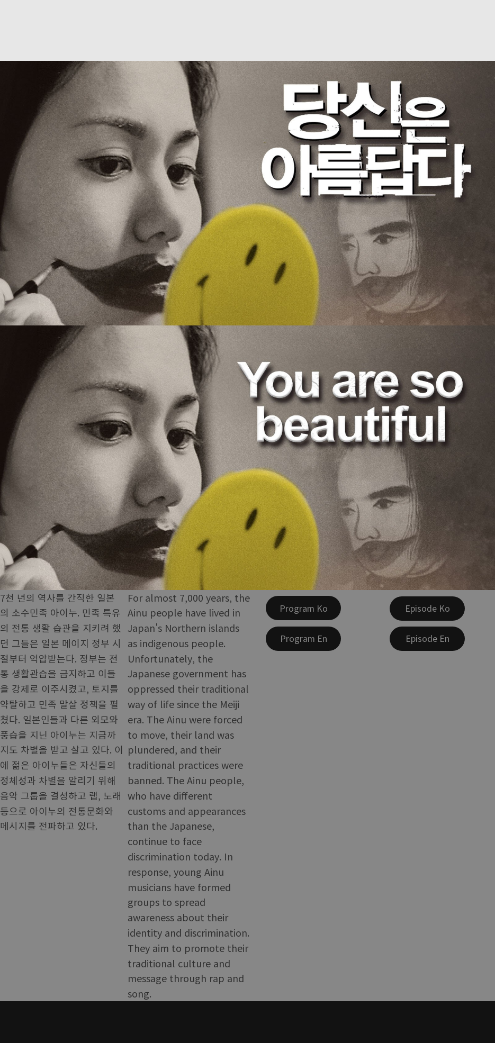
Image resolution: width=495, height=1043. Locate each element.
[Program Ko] (303, 608)
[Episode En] (427, 639)
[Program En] (303, 639)
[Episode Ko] (427, 608)
